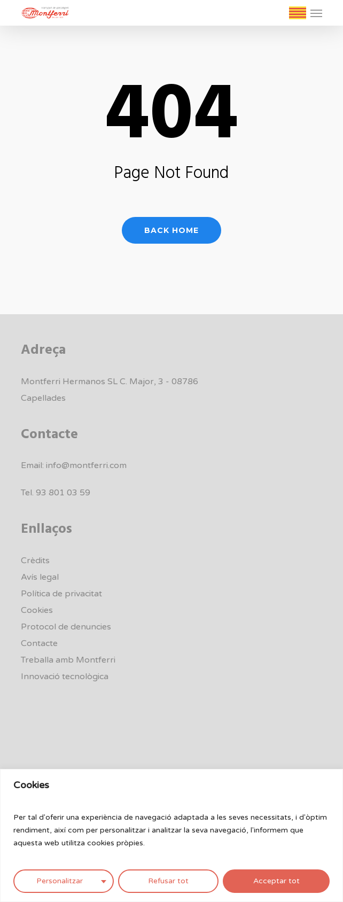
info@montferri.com (86, 465)
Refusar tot (168, 880)
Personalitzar (59, 880)
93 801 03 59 (63, 492)
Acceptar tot (276, 880)
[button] (316, 12)
